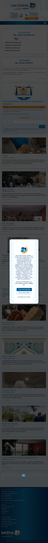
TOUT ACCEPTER (24, 289)
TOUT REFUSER (24, 292)
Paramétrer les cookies (24, 297)
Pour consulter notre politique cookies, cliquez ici (24, 298)
